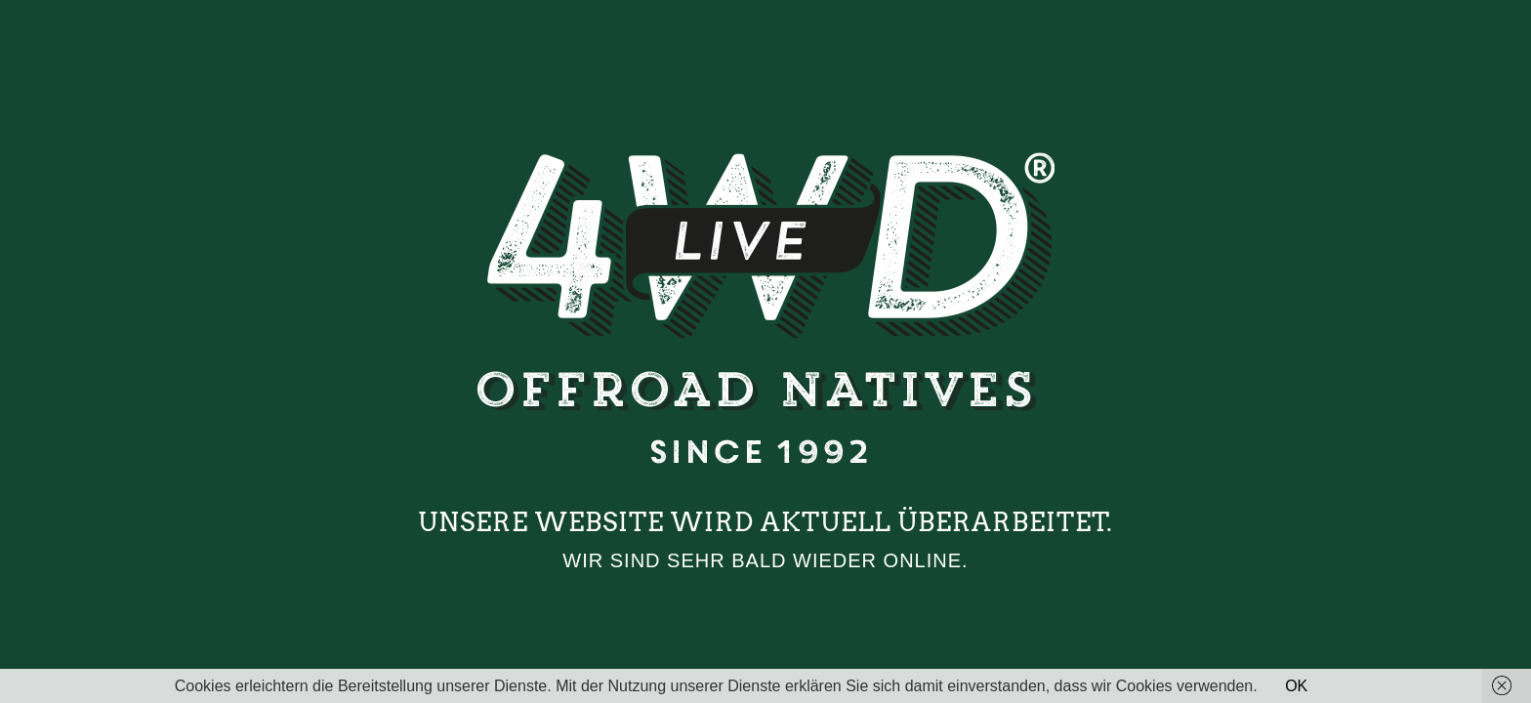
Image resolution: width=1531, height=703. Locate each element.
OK (1296, 686)
